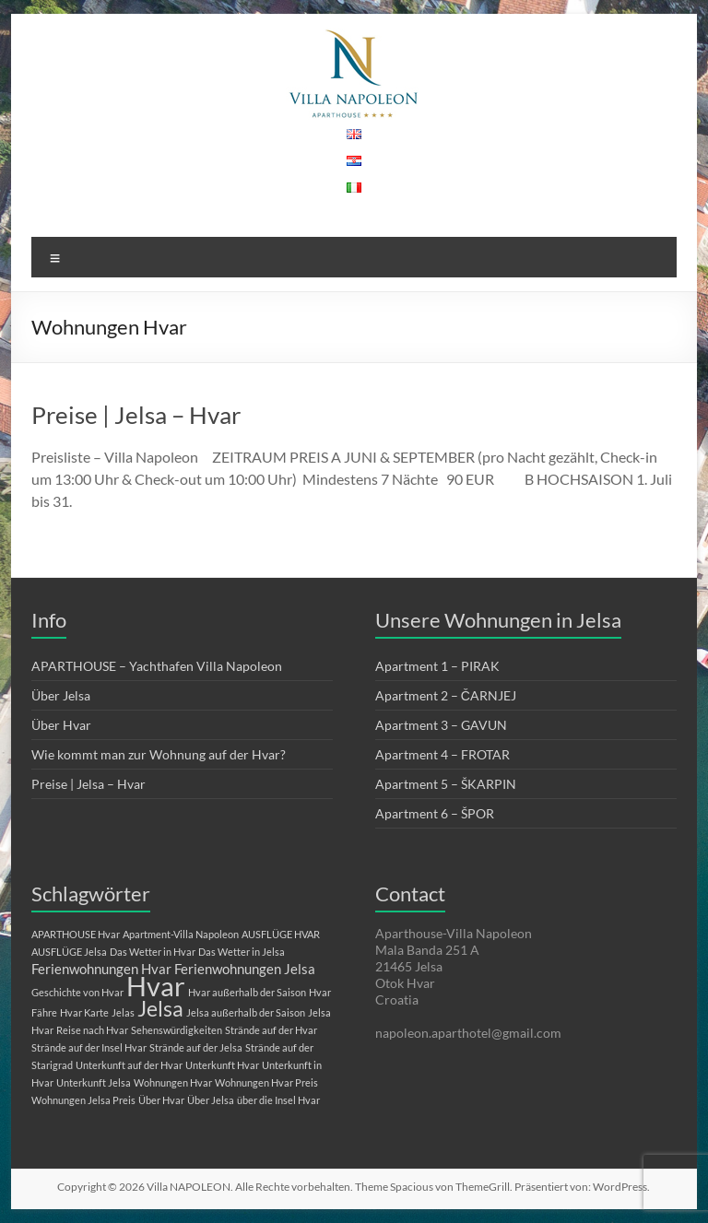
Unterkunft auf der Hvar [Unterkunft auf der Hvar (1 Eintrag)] (129, 1065)
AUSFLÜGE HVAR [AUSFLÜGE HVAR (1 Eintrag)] (281, 934)
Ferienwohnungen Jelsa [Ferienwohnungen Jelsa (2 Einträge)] (244, 968)
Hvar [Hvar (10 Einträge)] (155, 986)
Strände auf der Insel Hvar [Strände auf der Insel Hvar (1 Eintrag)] (89, 1047)
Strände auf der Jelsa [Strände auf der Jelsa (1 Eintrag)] (195, 1047)
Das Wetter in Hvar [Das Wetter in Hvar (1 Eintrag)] (152, 952)
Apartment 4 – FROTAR (442, 754)
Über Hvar (61, 725)
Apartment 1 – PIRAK (437, 666)
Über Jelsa (60, 695)
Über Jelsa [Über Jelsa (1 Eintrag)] (210, 1100)
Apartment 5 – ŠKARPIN (445, 784)
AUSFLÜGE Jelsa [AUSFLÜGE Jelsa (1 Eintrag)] (69, 952)
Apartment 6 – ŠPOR (434, 813)
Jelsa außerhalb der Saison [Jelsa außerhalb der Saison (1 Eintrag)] (245, 1012)
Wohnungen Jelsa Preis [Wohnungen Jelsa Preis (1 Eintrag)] (83, 1100)
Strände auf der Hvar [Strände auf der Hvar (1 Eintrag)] (271, 1030)
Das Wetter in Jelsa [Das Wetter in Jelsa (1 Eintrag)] (241, 952)
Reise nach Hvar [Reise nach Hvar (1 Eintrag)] (92, 1030)
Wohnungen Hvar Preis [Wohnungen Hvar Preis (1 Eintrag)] (266, 1082)
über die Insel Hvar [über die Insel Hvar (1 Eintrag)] (278, 1100)
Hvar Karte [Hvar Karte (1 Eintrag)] (84, 1012)
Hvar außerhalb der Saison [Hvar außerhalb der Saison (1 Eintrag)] (247, 992)
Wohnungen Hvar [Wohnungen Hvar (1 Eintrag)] (173, 1082)
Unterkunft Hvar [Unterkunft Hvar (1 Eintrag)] (222, 1065)
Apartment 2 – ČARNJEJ (445, 695)
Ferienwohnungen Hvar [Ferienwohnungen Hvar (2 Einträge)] (101, 968)
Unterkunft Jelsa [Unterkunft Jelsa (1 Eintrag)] (93, 1082)
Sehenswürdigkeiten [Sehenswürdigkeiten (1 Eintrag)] (176, 1030)
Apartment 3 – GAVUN (441, 725)
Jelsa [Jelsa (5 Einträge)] (160, 1008)
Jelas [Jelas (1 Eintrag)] (123, 1012)
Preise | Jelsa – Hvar (136, 414)
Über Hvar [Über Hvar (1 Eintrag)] (161, 1100)
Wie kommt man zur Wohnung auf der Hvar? (158, 754)
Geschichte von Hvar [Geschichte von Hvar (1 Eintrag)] (77, 992)
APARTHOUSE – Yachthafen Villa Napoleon (156, 666)
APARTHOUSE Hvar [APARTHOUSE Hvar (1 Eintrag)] (75, 934)
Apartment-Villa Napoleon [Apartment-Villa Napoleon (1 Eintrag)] (181, 934)
